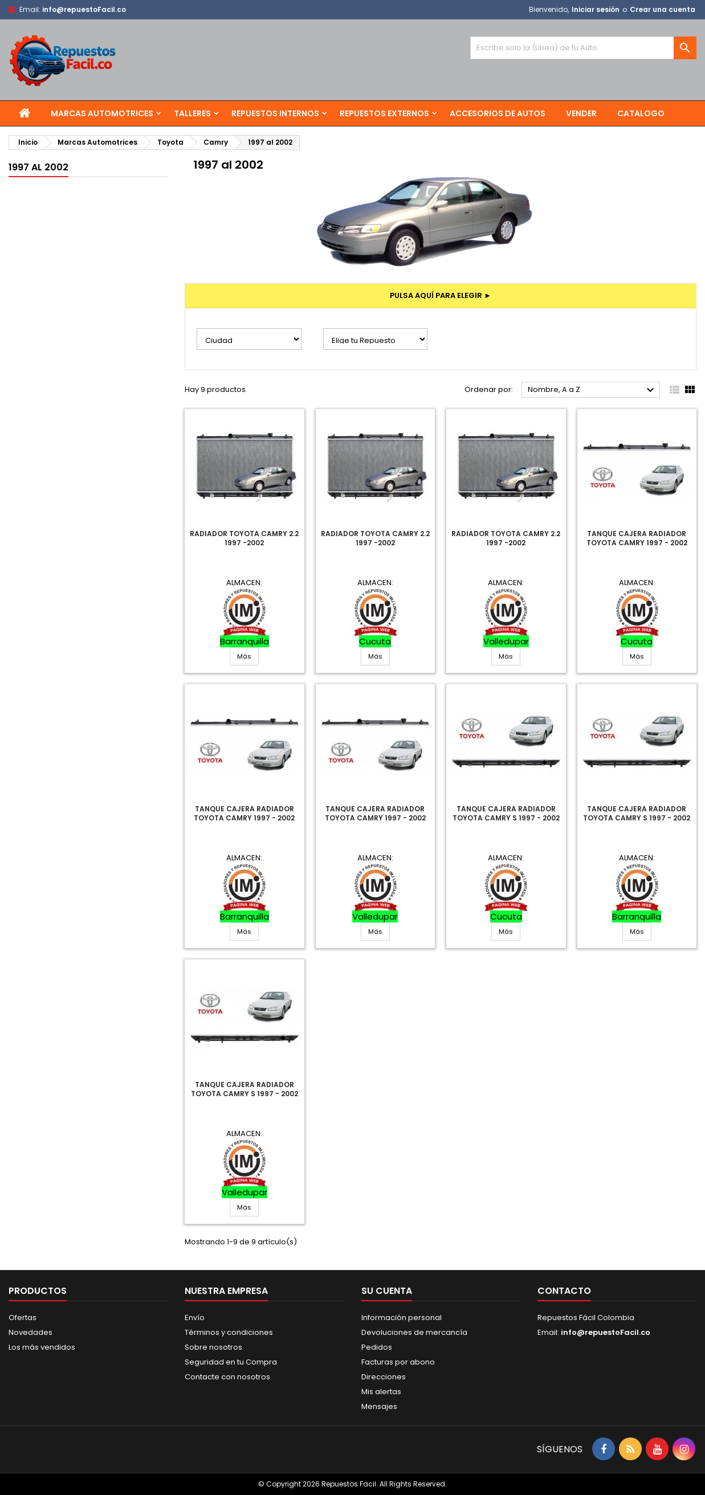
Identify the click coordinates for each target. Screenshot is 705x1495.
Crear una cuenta (662, 9)
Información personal (401, 1317)
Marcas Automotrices (102, 113)
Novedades (30, 1332)
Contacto (564, 1290)
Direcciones (383, 1376)
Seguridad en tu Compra (231, 1362)
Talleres (192, 113)
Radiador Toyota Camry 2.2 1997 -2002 (244, 538)
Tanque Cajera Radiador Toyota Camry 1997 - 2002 (636, 538)
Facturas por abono (398, 1362)
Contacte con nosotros (227, 1376)
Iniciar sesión (596, 9)
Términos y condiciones (229, 1332)
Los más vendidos (42, 1347)
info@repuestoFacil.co (84, 9)
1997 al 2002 (38, 167)
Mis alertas (381, 1391)
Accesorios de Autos (497, 113)
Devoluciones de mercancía (414, 1332)
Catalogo (641, 113)
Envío (195, 1317)
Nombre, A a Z (592, 390)
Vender (581, 113)
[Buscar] (583, 47)
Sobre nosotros (213, 1347)
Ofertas (22, 1317)
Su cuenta (386, 1290)
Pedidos (376, 1347)
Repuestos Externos (384, 113)
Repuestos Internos (275, 113)
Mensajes (379, 1406)
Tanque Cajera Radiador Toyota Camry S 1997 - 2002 (506, 813)
